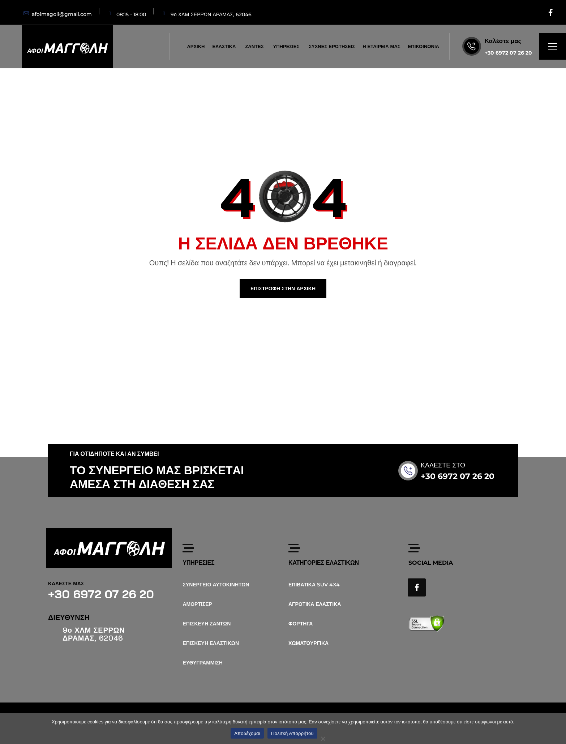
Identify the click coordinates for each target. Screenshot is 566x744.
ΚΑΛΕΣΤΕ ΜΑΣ (66, 583)
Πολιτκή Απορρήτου (292, 733)
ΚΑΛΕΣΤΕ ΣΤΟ (451, 465)
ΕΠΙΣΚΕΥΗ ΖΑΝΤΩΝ (207, 623)
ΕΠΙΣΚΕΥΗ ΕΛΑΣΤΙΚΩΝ (211, 643)
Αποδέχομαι (247, 733)
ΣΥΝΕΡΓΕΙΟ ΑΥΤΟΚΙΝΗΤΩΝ (216, 584)
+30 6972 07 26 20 (508, 53)
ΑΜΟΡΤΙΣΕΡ (197, 604)
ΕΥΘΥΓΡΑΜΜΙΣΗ (203, 662)
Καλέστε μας (503, 40)
